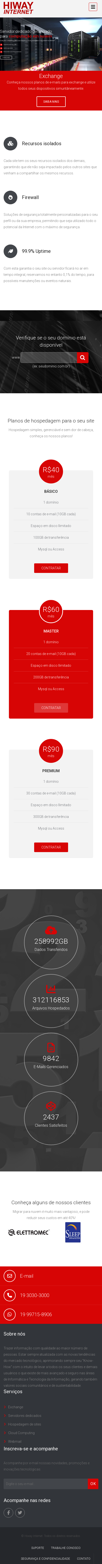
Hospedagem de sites (24, 1424)
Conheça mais (6, 57)
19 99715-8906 (36, 1314)
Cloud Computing (21, 1433)
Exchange (15, 1407)
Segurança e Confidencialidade (45, 1558)
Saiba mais (51, 101)
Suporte (37, 1548)
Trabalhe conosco (66, 1548)
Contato (83, 1558)
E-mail (26, 1276)
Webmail (14, 1441)
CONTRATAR (51, 568)
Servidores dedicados (24, 1416)
